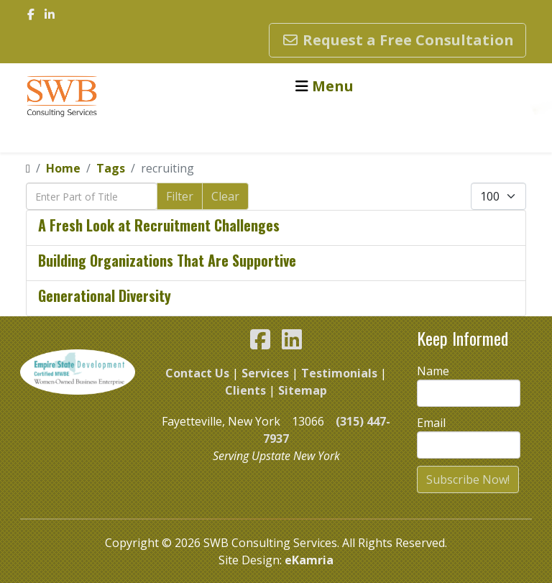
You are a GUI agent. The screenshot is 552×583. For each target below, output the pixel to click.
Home (63, 168)
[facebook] (30, 14)
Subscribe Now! (468, 479)
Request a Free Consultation (397, 40)
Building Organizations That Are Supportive (167, 260)
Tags (110, 168)
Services (265, 373)
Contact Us (197, 373)
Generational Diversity (104, 295)
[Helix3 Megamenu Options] (324, 86)
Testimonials (339, 373)
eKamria (309, 560)
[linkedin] (50, 14)
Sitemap (302, 390)
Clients (245, 390)
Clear (225, 196)
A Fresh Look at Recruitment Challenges (159, 225)
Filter (179, 196)
